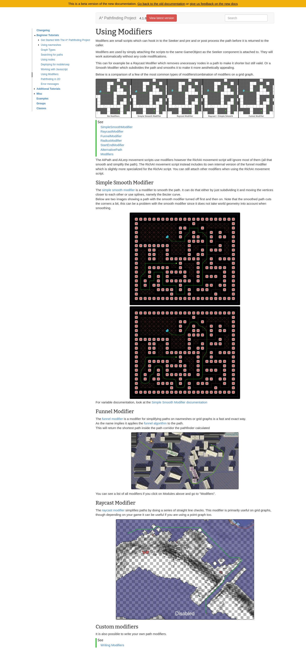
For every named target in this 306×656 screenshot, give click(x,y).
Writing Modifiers (112, 645)
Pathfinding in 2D (50, 79)
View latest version (161, 18)
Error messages (50, 84)
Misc (38, 93)
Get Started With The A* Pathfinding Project (64, 40)
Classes (41, 108)
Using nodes (48, 59)
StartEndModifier (112, 145)
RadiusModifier (111, 140)
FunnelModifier (111, 136)
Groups (41, 103)
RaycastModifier (112, 131)
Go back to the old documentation (161, 4)
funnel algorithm (155, 423)
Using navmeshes (49, 44)
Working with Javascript (54, 69)
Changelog (43, 30)
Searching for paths (52, 54)
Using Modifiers (49, 74)
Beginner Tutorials (46, 35)
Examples (42, 98)
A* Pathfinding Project (117, 18)
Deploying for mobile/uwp (55, 64)
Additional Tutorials (47, 88)
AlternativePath (111, 149)
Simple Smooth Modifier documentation (179, 402)
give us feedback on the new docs (214, 4)
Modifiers (107, 154)
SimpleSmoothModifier (117, 127)
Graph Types (48, 49)
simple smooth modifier (118, 190)
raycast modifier (113, 510)
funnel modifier (113, 419)
